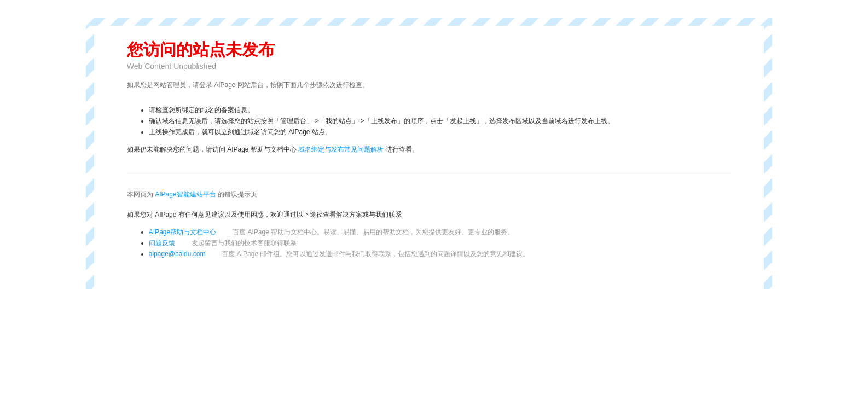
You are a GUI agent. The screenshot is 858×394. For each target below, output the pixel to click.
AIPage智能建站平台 (185, 194)
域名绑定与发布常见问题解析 (341, 149)
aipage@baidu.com (177, 254)
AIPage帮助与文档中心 (182, 232)
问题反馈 (223, 243)
